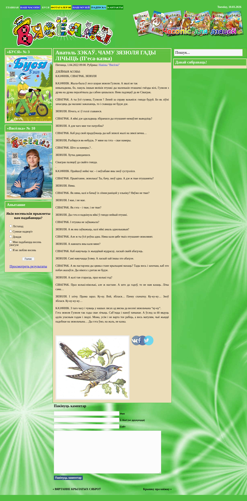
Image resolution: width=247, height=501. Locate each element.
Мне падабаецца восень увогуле (25, 243)
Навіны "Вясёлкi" (109, 65)
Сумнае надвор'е (23, 231)
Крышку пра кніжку (156, 489)
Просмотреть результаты (28, 266)
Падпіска (98, 7)
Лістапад (18, 226)
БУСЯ (45, 7)
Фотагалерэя (61, 7)
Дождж (17, 236)
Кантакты (115, 7)
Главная (12, 7)
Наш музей (80, 7)
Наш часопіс (30, 7)
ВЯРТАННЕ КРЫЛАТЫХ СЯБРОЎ (78, 489)
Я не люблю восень (24, 250)
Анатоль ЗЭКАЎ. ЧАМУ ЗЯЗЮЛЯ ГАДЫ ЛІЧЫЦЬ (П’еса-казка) (105, 55)
